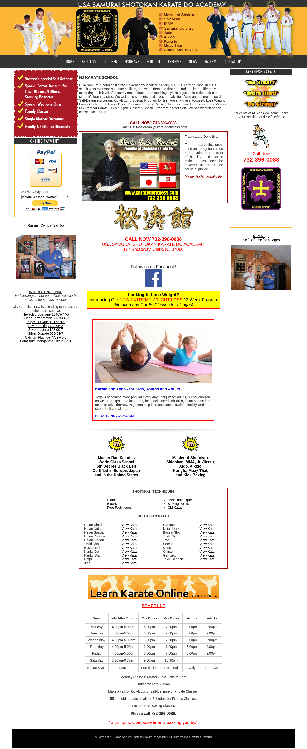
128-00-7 (56, 330)
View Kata (129, 525)
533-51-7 (56, 333)
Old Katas (175, 507)
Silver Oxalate (38, 333)
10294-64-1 (62, 341)
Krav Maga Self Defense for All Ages (261, 238)
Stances (113, 500)
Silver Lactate (38, 330)
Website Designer (202, 736)
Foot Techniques (119, 507)
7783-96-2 (55, 326)
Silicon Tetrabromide (37, 318)
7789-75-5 (58, 337)
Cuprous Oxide (37, 322)
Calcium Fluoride (37, 337)
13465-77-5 (60, 314)
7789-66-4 (61, 318)
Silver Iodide (37, 326)
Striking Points (178, 504)
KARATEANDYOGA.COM (114, 416)
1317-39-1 (57, 322)
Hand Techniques (180, 500)
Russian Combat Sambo (45, 225)
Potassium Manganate (36, 341)
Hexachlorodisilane (36, 314)
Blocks (112, 504)
